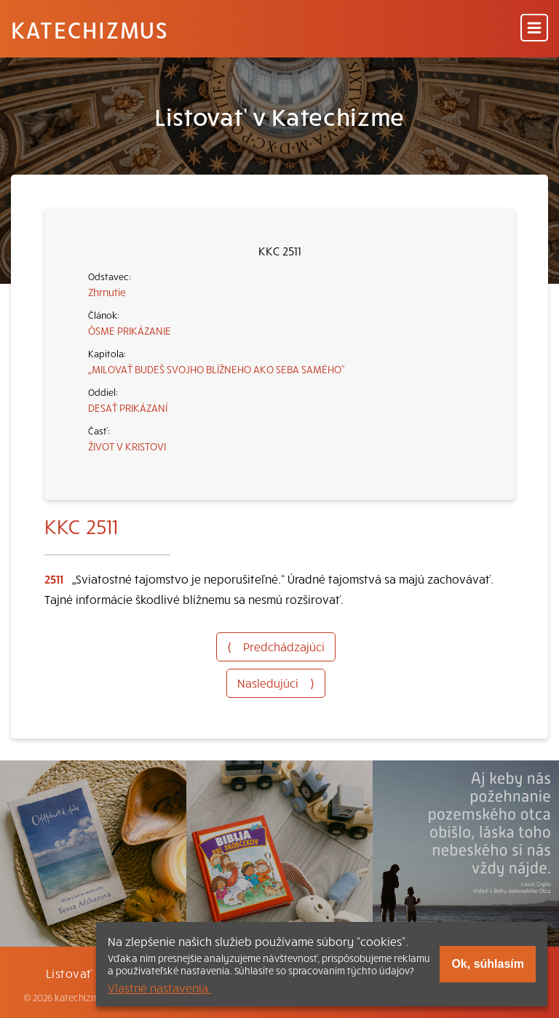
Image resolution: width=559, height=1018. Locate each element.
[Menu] (534, 29)
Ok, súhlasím (487, 964)
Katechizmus (89, 29)
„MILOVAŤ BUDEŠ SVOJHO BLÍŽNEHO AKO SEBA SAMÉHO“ (216, 368)
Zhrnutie (107, 291)
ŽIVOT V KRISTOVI (127, 446)
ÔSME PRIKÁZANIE (129, 330)
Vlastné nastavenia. (159, 987)
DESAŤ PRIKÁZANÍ (127, 407)
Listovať (69, 973)
